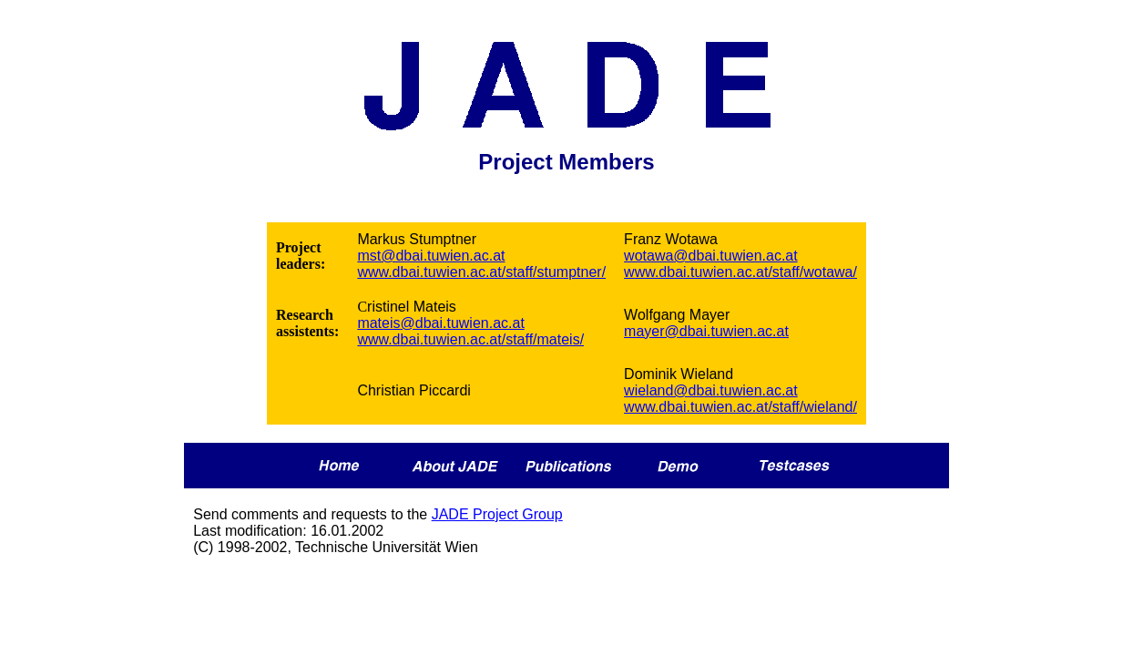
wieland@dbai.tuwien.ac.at (711, 390)
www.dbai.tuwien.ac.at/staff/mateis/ (470, 339)
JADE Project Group (497, 514)
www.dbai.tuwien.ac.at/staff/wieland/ (740, 407)
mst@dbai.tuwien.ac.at (431, 255)
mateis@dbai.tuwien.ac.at (440, 323)
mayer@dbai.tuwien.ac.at (706, 331)
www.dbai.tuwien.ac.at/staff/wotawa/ (740, 272)
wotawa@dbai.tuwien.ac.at (711, 255)
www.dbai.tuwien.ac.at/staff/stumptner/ (481, 272)
